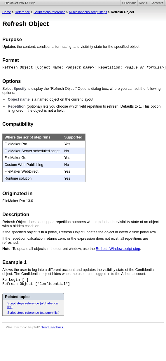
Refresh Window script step (118, 249)
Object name (19, 99)
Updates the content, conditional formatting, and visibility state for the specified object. (71, 47)
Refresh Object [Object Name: (34, 68)
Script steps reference (49, 12)
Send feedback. (52, 327)
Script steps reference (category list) (33, 312)
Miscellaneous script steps (88, 12)
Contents (157, 3)
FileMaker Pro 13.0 (17, 201)
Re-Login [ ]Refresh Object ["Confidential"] (36, 282)
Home (6, 12)
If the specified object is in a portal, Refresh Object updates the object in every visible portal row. (79, 232)
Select (7, 89)
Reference (22, 12)
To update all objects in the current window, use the (54, 249)
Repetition (17, 106)
